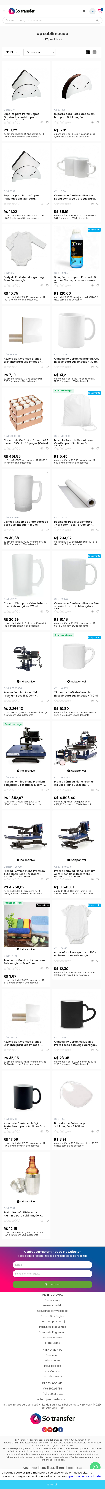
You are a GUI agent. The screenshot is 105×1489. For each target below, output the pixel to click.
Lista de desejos (52, 1376)
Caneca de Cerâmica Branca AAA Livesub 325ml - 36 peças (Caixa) (26, 442)
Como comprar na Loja (52, 1321)
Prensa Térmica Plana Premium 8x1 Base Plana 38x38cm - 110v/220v (74, 783)
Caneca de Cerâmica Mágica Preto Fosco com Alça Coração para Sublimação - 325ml (75, 1043)
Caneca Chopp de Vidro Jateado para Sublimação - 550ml (26, 523)
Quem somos (53, 1300)
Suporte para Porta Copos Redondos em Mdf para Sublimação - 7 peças (21, 197)
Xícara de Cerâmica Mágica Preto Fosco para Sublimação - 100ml (24, 1125)
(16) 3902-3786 (52, 1388)
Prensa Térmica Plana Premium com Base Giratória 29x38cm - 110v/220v (24, 783)
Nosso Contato (52, 1337)
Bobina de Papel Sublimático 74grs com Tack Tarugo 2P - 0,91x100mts (73, 523)
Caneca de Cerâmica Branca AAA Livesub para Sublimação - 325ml (76, 360)
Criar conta (52, 1355)
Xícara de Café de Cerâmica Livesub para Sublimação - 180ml (76, 694)
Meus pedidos (52, 1366)
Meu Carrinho (53, 1371)
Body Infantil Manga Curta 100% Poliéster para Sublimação (75, 954)
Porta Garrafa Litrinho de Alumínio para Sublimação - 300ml (22, 1214)
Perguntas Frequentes (52, 1327)
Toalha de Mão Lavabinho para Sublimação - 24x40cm (24, 962)
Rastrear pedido (52, 1305)
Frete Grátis (52, 1343)
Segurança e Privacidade (52, 1311)
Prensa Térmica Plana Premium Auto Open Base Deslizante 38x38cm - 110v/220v (74, 873)
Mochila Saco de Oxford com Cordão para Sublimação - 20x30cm (73, 442)
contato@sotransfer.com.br (52, 1399)
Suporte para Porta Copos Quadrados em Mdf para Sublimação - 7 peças (21, 116)
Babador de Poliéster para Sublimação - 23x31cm (71, 1125)
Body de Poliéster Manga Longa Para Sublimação (24, 279)
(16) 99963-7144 (52, 1394)
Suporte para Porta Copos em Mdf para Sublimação (74, 115)
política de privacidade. (85, 1476)
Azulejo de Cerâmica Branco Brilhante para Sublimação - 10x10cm (22, 1043)
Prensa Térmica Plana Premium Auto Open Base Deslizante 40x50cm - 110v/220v (24, 873)
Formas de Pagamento (52, 1332)
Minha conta (52, 1360)
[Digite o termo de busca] (47, 20)
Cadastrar (52, 1284)
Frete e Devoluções (52, 1316)
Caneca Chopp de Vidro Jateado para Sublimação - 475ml (26, 605)
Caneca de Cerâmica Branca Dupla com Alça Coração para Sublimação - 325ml (74, 197)
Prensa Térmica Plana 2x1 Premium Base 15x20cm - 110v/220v (20, 694)
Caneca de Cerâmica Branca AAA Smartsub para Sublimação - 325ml (76, 605)
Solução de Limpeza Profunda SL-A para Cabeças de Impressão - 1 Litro (76, 279)
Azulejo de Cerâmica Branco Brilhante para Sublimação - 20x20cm (22, 360)
